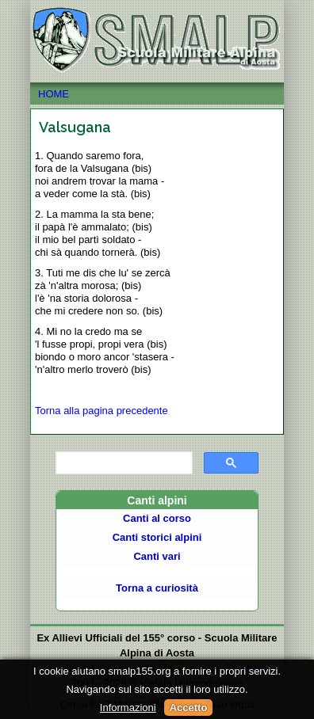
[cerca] (122, 463)
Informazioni (128, 707)
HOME (156, 94)
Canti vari (156, 556)
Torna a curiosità (157, 588)
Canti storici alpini (157, 537)
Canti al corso (157, 518)
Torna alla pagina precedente (101, 411)
